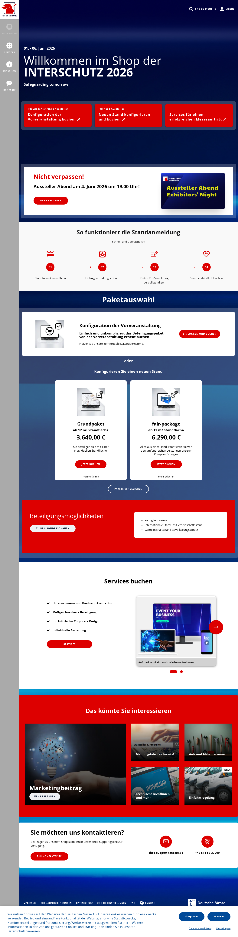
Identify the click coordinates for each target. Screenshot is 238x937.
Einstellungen (223, 928)
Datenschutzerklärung (200, 928)
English (147, 903)
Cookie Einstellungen (111, 903)
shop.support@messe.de (166, 853)
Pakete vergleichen (128, 489)
